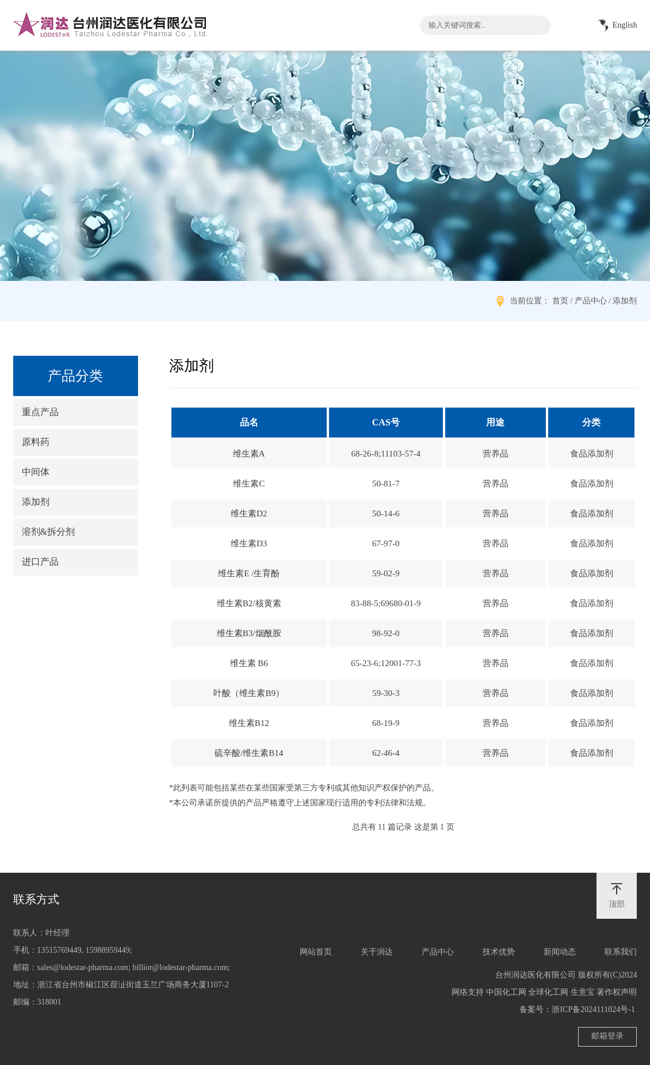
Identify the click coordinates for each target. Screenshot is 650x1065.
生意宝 (583, 992)
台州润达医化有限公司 (535, 975)
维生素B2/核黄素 (249, 603)
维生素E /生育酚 (249, 573)
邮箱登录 (607, 1036)
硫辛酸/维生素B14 (249, 753)
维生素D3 (249, 543)
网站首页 (316, 952)
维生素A (249, 453)
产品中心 (438, 952)
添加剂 (35, 502)
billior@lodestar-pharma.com (179, 967)
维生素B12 (249, 723)
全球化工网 (548, 992)
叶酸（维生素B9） (248, 693)
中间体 (35, 472)
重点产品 (40, 412)
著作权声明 (617, 992)
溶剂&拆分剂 (48, 532)
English (615, 25)
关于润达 (377, 952)
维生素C (249, 483)
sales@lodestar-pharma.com (82, 967)
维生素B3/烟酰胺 (249, 633)
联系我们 (621, 952)
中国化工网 (506, 992)
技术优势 (499, 952)
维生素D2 (249, 513)
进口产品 (40, 561)
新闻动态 (560, 952)
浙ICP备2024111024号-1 (593, 1009)
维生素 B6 (249, 663)
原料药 (35, 442)
